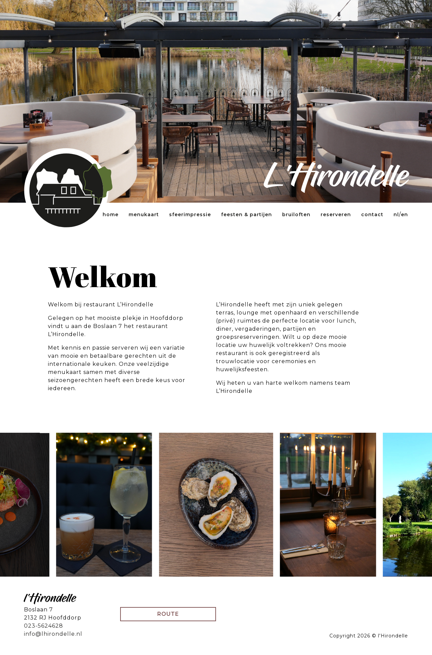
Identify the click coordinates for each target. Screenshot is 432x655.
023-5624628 (43, 626)
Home (110, 214)
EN (404, 214)
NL (396, 214)
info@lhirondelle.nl (53, 634)
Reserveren (336, 214)
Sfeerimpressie (190, 214)
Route (168, 614)
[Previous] (36, 505)
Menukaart (144, 214)
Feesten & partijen (246, 214)
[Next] (396, 505)
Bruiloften (296, 214)
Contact (372, 214)
